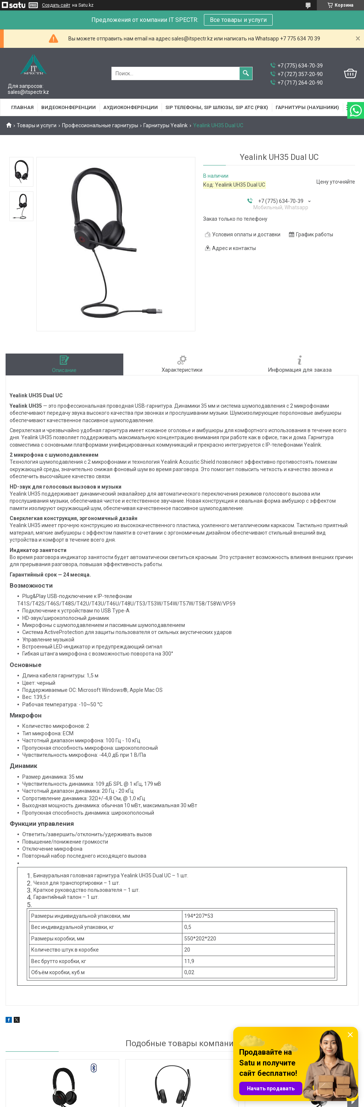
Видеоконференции (68, 107)
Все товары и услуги (238, 19)
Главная (22, 107)
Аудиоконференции (130, 107)
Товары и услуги (36, 125)
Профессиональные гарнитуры (100, 125)
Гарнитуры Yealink (165, 125)
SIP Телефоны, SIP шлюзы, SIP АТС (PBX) (216, 107)
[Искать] (246, 73)
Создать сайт (56, 5)
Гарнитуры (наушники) (307, 107)
